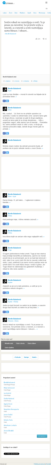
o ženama (26, 81)
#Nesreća (10, 321)
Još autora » (42, 436)
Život (10, 13)
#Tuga (10, 250)
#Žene (10, 196)
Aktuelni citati (9, 343)
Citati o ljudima (9, 347)
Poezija (13, 384)
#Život (9, 110)
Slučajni (26, 357)
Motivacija (42, 13)
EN (46, 8)
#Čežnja (15, 302)
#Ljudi (9, 90)
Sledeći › (34, 357)
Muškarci (22, 13)
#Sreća (16, 321)
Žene (16, 13)
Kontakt (48, 464)
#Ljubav (10, 282)
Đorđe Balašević (10, 34)
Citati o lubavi (32, 343)
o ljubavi (7, 81)
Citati (5, 384)
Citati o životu (20, 343)
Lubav (5, 13)
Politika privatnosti (39, 464)
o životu (16, 81)
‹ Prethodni (17, 357)
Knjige (8, 384)
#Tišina (10, 216)
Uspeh (29, 13)
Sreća (49, 13)
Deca (34, 13)
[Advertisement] (25, 57)
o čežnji (35, 81)
